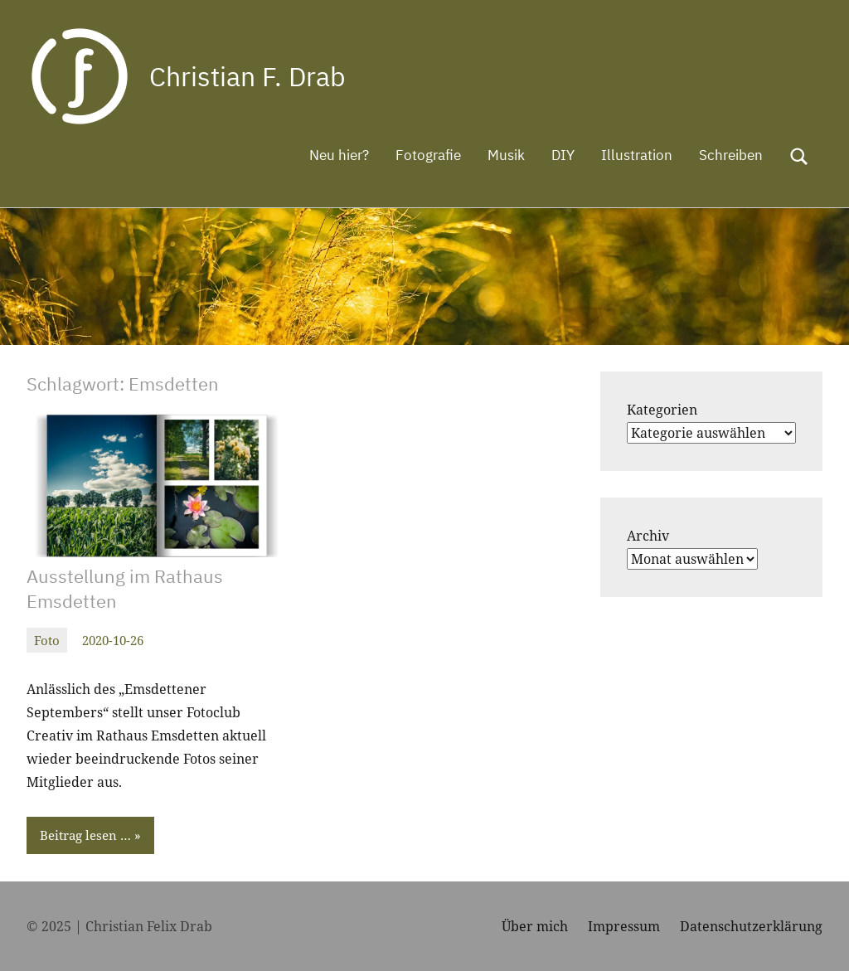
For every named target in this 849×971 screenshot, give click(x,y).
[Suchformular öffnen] (799, 156)
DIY (563, 155)
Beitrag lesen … (85, 835)
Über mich (535, 926)
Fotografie (428, 155)
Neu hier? (339, 155)
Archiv (648, 536)
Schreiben (731, 155)
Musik (506, 155)
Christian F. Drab (247, 76)
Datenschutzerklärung (751, 926)
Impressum (624, 926)
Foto (47, 640)
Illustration (636, 155)
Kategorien (662, 410)
